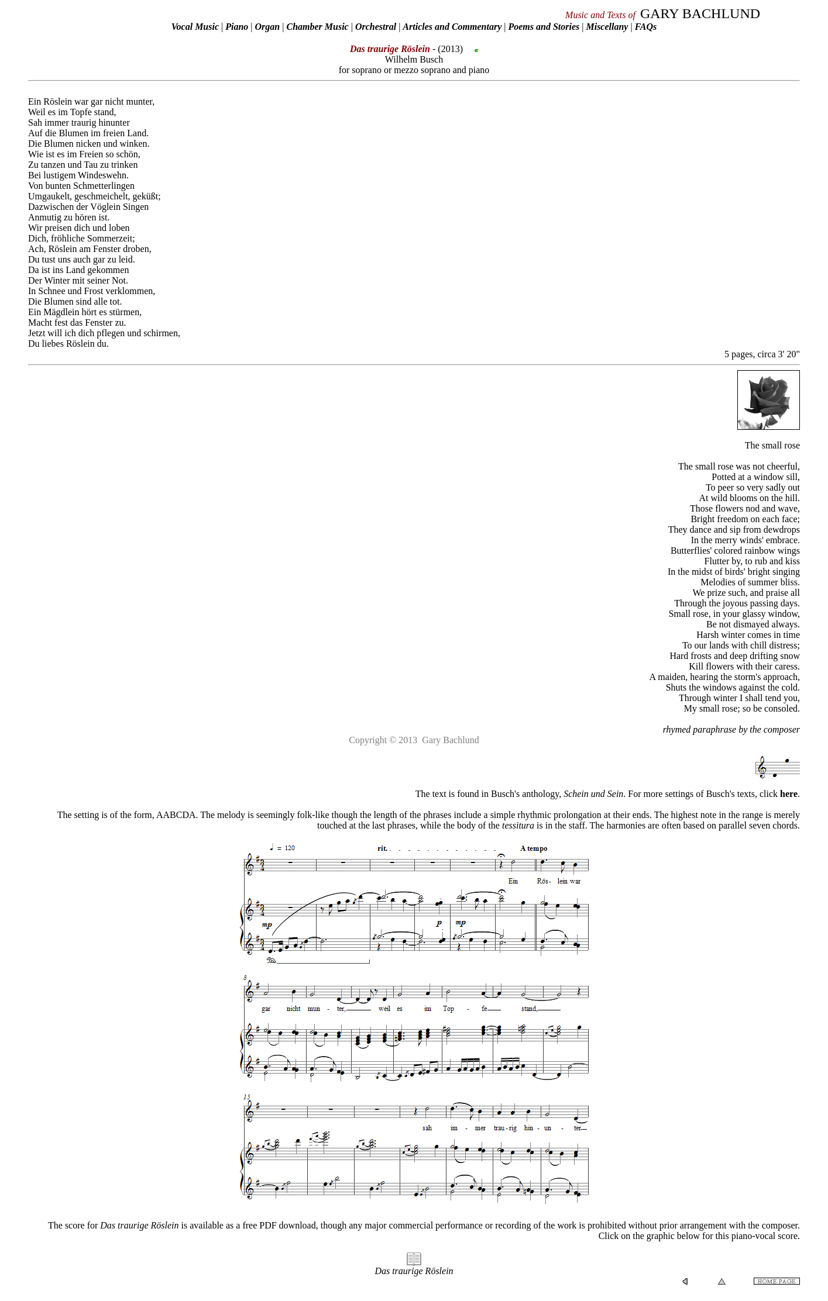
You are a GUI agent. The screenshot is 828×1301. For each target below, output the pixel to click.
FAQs (646, 27)
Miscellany (607, 27)
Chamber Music (317, 27)
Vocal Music (195, 27)
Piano (236, 27)
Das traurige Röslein (414, 1271)
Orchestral (376, 27)
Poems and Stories (543, 27)
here (789, 794)
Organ (267, 27)
